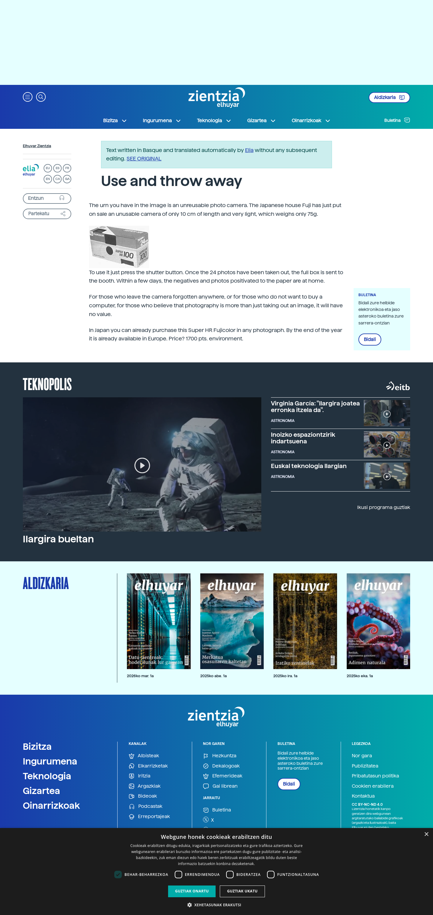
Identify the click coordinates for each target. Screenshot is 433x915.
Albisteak (144, 756)
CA (57, 179)
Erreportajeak (149, 817)
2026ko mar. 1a (140, 676)
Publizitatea (365, 766)
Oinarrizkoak (51, 805)
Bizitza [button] (115, 121)
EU (48, 168)
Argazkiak (145, 786)
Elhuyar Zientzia (37, 146)
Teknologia (47, 776)
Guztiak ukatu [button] (242, 891)
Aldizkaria (389, 98)
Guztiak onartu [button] (192, 891)
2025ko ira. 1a (285, 676)
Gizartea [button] (261, 121)
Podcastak (145, 806)
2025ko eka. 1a (360, 676)
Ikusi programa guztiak (383, 507)
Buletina (397, 120)
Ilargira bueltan (58, 539)
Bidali (370, 339)
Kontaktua (363, 796)
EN (48, 179)
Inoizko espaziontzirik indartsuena (303, 438)
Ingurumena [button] (162, 121)
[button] (27, 96)
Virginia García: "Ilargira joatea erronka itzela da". (315, 407)
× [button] (426, 834)
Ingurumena (50, 761)
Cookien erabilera (373, 786)
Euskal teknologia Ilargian (309, 466)
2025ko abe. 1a (213, 676)
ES (57, 168)
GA (67, 179)
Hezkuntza (219, 756)
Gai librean (220, 786)
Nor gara (362, 755)
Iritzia (139, 776)
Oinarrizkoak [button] (311, 121)
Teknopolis (47, 383)
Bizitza (37, 746)
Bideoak (143, 796)
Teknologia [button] (214, 121)
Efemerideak (222, 776)
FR (67, 168)
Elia (249, 150)
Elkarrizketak (148, 766)
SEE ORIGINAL (144, 158)
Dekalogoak (221, 766)
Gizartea (41, 790)
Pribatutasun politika (375, 776)
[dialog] (216, 871)
